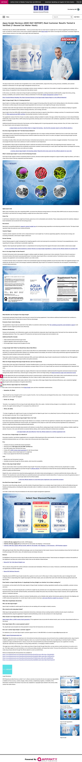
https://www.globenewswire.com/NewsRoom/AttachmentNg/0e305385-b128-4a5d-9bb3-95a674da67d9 (29, 659)
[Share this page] (76, 17)
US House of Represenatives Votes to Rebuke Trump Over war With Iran (22, 2)
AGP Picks (4, 2)
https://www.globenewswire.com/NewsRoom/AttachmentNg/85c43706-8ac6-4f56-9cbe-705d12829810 (28, 654)
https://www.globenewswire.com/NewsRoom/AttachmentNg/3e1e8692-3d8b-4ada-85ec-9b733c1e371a (28, 656)
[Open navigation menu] (6, 17)
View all (79, 2)
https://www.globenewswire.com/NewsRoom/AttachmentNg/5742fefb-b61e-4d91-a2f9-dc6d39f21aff (28, 658)
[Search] (61, 16)
